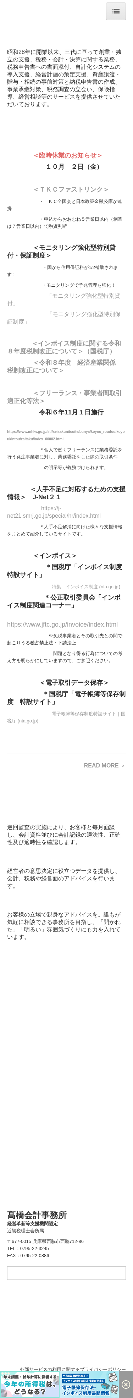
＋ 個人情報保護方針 (28, 1369)
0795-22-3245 (34, 1248)
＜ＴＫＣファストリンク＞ (71, 189)
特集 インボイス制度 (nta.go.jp (85, 586)
